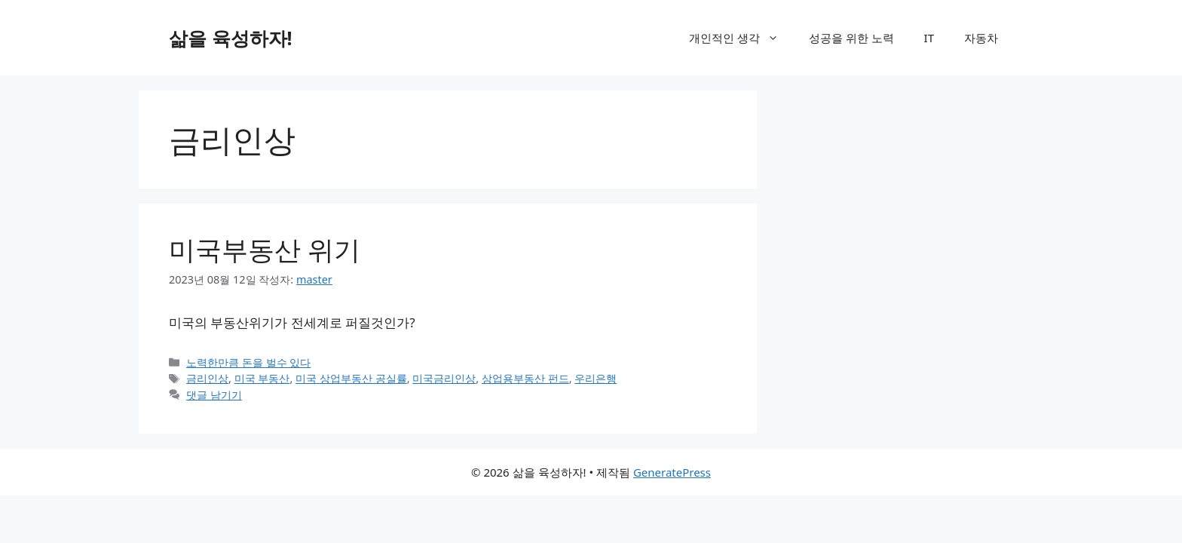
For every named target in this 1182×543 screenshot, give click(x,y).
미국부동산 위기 (264, 249)
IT (929, 37)
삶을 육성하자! (230, 38)
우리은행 (595, 378)
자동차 (981, 37)
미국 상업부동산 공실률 (351, 378)
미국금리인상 (444, 378)
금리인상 (207, 378)
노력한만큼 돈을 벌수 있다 (248, 362)
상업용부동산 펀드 (525, 378)
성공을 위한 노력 (851, 37)
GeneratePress (672, 472)
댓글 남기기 (214, 395)
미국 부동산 (262, 378)
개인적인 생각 (741, 37)
